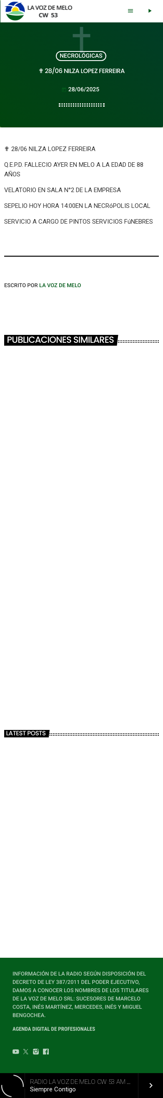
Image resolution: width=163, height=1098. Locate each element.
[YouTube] (16, 1052)
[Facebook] (46, 1052)
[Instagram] (36, 1052)
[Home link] (40, 11)
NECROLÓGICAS (81, 56)
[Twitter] (26, 1052)
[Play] (149, 11)
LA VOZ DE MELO (60, 286)
